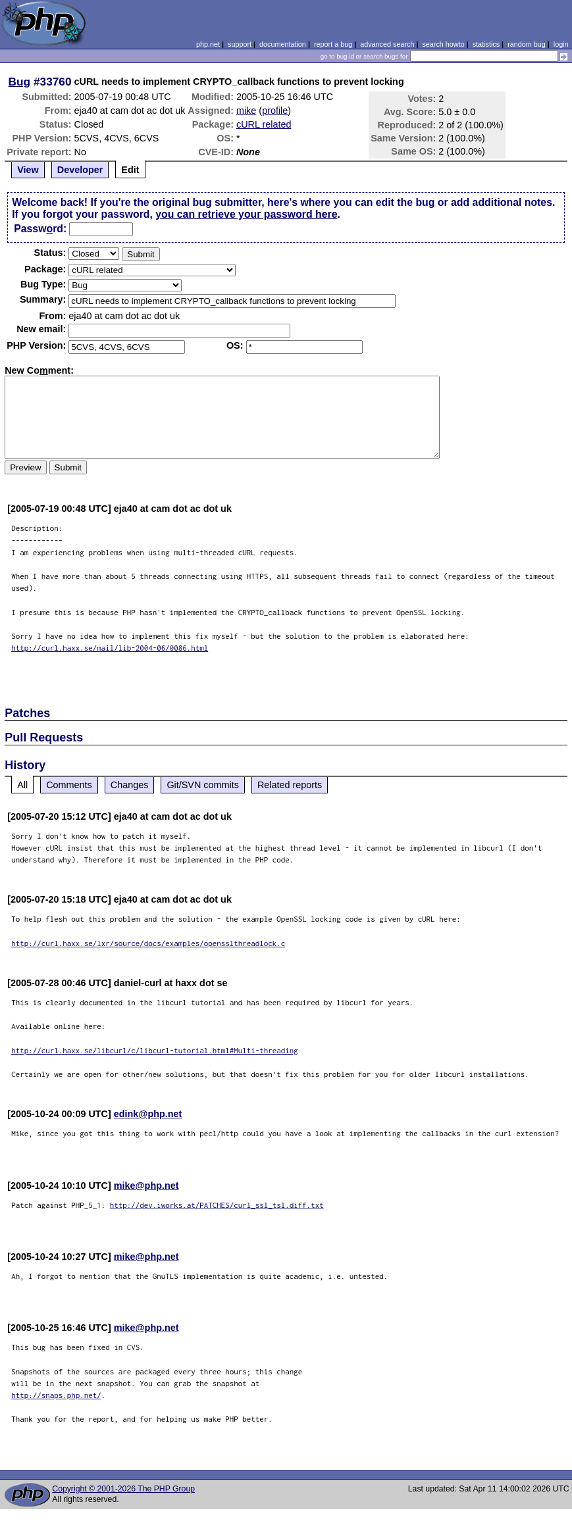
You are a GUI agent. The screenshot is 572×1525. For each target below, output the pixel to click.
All (22, 785)
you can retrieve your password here (246, 214)
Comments (69, 785)
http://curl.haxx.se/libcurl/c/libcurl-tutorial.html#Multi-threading (154, 1050)
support (239, 44)
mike (246, 110)
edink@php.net (148, 1114)
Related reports (289, 785)
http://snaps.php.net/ (56, 1395)
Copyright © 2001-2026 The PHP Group (123, 1488)
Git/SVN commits (203, 785)
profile (275, 110)
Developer (80, 169)
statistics (486, 44)
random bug (526, 44)
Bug (20, 81)
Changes (130, 785)
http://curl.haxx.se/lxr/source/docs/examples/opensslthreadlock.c (148, 943)
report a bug (333, 44)
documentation (282, 44)
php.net (208, 44)
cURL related (263, 124)
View (28, 169)
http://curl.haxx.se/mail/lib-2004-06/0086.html (109, 647)
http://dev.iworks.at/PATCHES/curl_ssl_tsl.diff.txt (217, 1205)
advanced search (387, 44)
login (561, 44)
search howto (443, 44)
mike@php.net (146, 1185)
